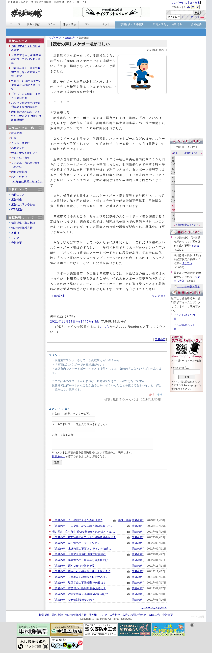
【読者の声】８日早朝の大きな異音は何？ (77, 520)
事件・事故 (124, 520)
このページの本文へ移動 (185, 2)
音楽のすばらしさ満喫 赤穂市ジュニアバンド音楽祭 (26, 59)
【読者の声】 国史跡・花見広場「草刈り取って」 (82, 525)
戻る (175, 153)
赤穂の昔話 (18, 148)
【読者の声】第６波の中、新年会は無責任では (80, 560)
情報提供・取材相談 (23, 222)
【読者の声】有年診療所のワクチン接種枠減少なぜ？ (84, 537)
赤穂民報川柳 (19, 171)
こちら (105, 326)
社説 (14, 138)
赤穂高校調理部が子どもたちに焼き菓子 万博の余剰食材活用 (26, 115)
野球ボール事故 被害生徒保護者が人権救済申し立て (26, 85)
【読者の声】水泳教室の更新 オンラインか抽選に (81, 548)
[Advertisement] (107, 493)
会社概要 (16, 242)
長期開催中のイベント (187, 224)
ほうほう (187, 263)
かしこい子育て (20, 158)
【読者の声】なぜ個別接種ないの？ (73, 599)
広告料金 (16, 199)
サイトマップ (190, 17)
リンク (15, 237)
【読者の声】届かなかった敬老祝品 (73, 565)
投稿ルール (58, 456)
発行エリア (18, 194)
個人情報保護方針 (21, 227)
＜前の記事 (58, 295)
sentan (196, 245)
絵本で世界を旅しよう (24, 153)
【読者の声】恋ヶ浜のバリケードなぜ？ (76, 543)
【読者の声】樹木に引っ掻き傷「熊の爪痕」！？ (81, 571)
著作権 (15, 232)
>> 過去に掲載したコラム (27, 181)
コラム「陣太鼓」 (21, 143)
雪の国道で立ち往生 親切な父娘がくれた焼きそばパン (84, 531)
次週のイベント (193, 153)
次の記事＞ (159, 295)
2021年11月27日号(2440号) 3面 (75, 321)
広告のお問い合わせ (23, 204)
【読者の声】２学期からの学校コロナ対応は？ (80, 577)
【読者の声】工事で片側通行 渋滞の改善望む (79, 554)
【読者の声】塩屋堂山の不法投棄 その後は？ (79, 582)
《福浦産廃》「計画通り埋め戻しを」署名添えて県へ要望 (25, 72)
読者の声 (70, 37)
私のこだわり (19, 176)
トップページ (54, 37)
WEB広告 (17, 209)
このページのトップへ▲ (154, 607)
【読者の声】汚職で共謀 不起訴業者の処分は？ (80, 594)
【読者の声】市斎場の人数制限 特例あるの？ (79, 588)
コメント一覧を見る (187, 286)
